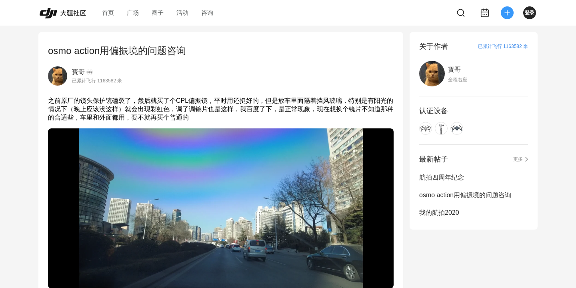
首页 (108, 12)
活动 (182, 12)
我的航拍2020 (439, 212)
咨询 (207, 12)
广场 (133, 12)
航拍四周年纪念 (441, 177)
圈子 (158, 12)
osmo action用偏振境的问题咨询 (465, 195)
